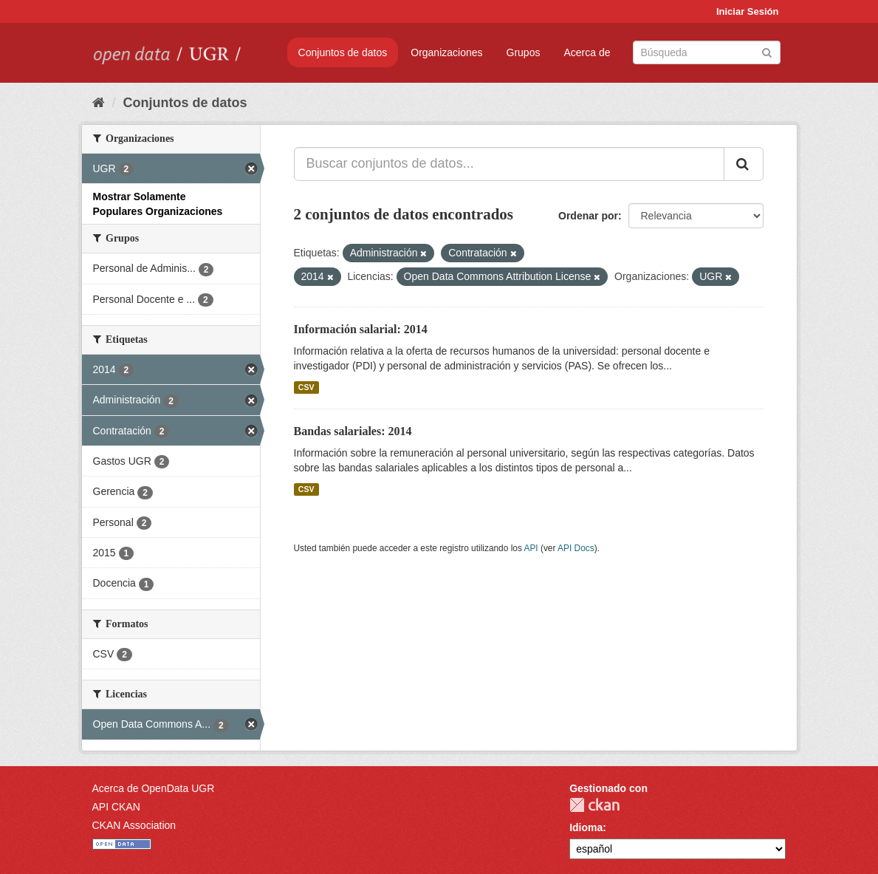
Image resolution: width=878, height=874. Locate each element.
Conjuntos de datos (343, 52)
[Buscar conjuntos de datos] (707, 52)
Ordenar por (588, 216)
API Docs (576, 548)
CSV (306, 387)
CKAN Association (134, 825)
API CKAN (116, 807)
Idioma (586, 827)
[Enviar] (767, 51)
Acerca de (586, 52)
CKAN (594, 805)
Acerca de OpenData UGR (153, 788)
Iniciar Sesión (747, 11)
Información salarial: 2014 (361, 329)
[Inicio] (98, 102)
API (531, 548)
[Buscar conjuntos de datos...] (509, 164)
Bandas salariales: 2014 (353, 431)
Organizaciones (446, 52)
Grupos (524, 52)
